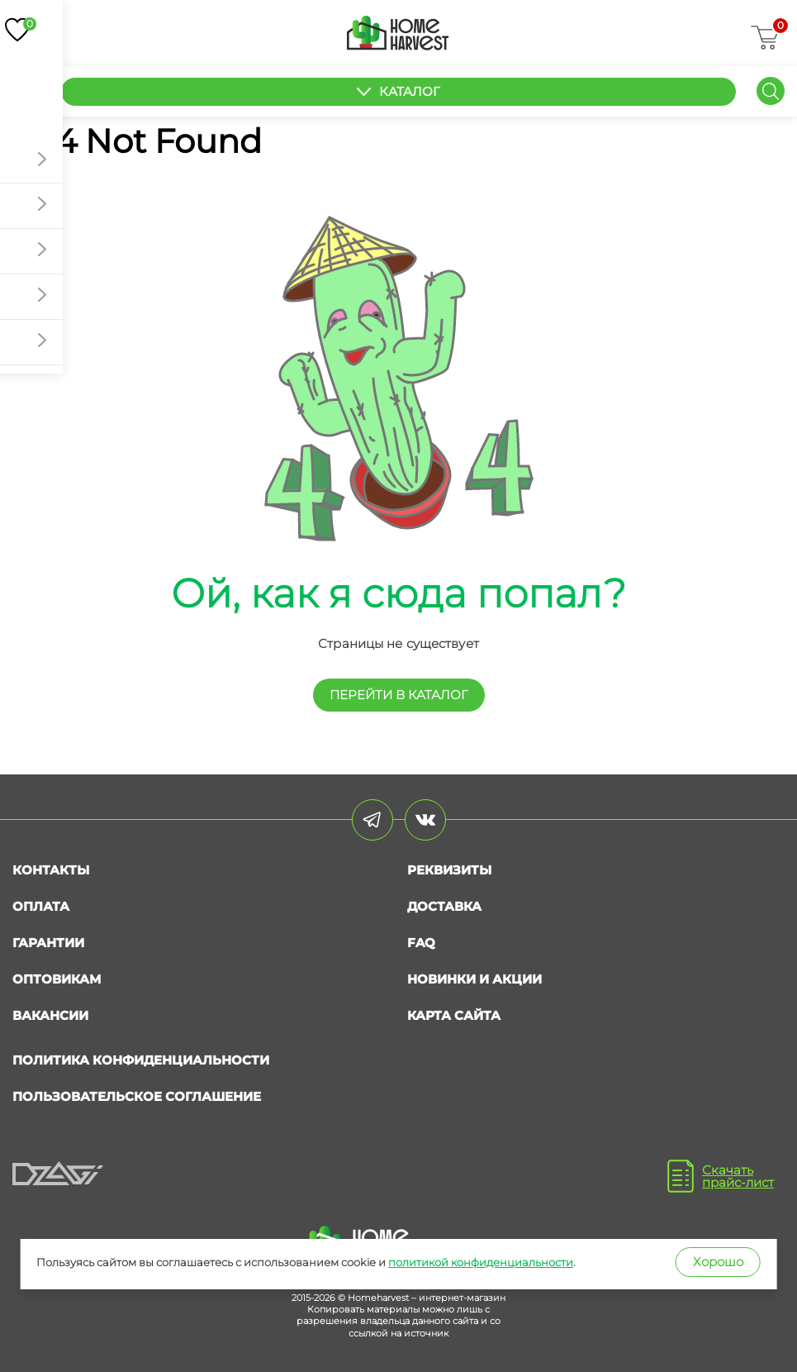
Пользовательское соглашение (136, 1096)
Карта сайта (453, 1015)
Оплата (40, 906)
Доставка (444, 906)
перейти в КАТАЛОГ (399, 695)
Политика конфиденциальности (140, 1060)
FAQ (421, 942)
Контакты (50, 870)
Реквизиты (449, 870)
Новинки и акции (474, 979)
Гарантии (48, 942)
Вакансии (50, 1015)
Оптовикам (56, 979)
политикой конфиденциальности (480, 1262)
